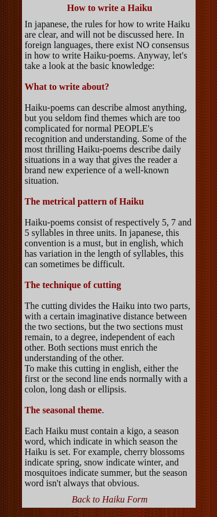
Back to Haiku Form (110, 499)
